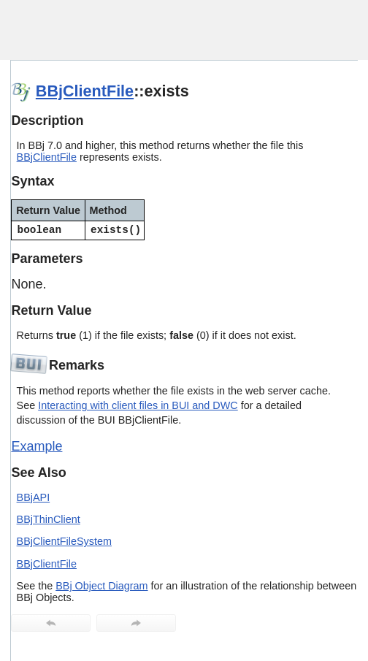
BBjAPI (33, 497)
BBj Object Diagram (101, 586)
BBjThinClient (48, 519)
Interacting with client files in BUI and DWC (138, 405)
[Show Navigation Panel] (328, 29)
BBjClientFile (85, 91)
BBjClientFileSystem (64, 541)
